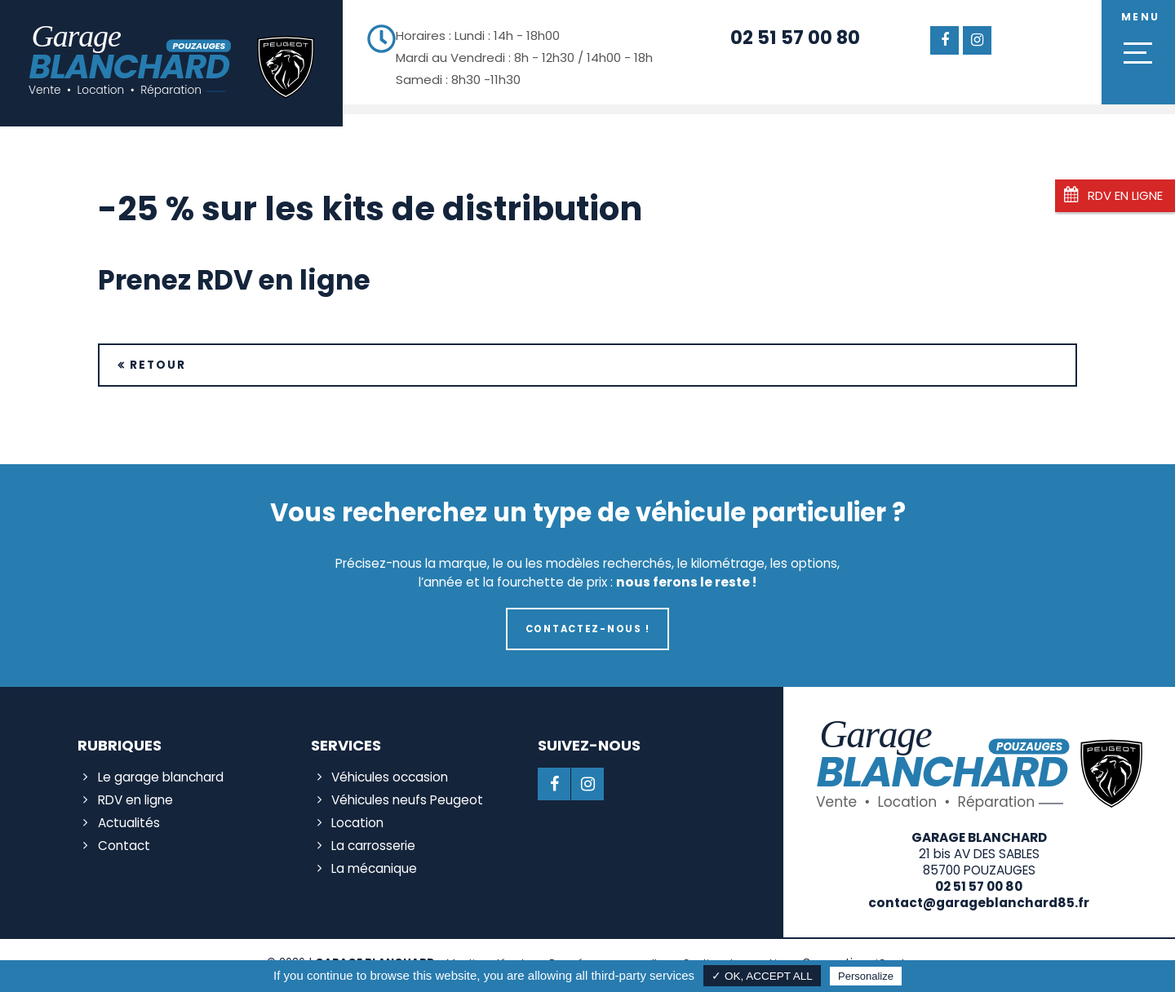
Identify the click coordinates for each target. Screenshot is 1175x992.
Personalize (865, 976)
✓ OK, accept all (762, 976)
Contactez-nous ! (587, 629)
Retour (158, 365)
